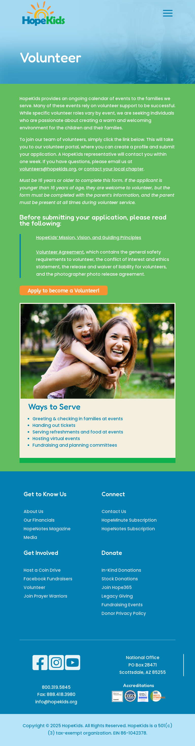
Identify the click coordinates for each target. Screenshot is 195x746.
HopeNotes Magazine (47, 529)
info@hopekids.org (56, 702)
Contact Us (114, 511)
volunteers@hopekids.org (48, 169)
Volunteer (34, 587)
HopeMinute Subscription (129, 520)
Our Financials (39, 520)
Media (30, 537)
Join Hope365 (117, 587)
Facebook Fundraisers (48, 579)
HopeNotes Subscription (128, 529)
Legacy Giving (117, 596)
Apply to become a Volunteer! (64, 291)
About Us (33, 511)
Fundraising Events (122, 605)
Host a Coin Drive (42, 570)
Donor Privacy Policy (124, 613)
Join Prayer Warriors (45, 596)
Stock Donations (120, 579)
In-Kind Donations (121, 570)
